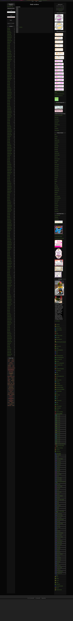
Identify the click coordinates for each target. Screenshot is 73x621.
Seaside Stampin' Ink (59, 562)
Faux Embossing (58, 392)
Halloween (12, 402)
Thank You (57, 602)
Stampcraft (58, 572)
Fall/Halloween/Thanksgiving (60, 390)
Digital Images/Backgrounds (60, 379)
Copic (13, 388)
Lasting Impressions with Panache (59, 260)
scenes (11, 413)
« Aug (59, 32)
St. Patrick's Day (58, 473)
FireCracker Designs (59, 508)
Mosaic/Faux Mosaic (59, 413)
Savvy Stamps (59, 560)
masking (9, 405)
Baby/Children (58, 348)
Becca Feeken (57, 167)
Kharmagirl (56, 199)
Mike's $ (58, 531)
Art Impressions (59, 484)
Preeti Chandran (57, 152)
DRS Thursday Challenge (11, 395)
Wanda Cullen (56, 233)
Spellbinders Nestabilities (59, 433)
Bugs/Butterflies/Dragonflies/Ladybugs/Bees (60, 364)
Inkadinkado (58, 519)
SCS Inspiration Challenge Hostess (59, 115)
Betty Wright (56, 169)
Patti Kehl (56, 216)
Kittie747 (56, 148)
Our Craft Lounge (59, 539)
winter (13, 427)
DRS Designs (58, 506)
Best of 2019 (58, 454)
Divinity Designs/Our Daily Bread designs (60, 504)
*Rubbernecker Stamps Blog (58, 137)
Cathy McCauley (57, 175)
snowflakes (12, 416)
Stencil (9, 424)
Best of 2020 (58, 456)
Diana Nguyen (57, 182)
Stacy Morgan (56, 227)
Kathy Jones (56, 195)
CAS (56, 366)
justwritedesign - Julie (10, 28)
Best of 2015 (58, 446)
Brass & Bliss (58, 492)
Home (32, 23)
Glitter (9, 402)
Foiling (57, 394)
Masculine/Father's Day (59, 407)
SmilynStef (56, 225)
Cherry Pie (58, 494)
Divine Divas (56, 246)
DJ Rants (56, 184)
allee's (55, 156)
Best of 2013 (58, 442)
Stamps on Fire (59, 581)
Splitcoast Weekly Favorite (11, 421)
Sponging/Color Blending (11, 423)
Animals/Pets (58, 346)
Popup (57, 420)
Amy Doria (56, 158)
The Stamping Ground (60, 593)
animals (9, 381)
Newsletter (40, 23)
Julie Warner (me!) (57, 146)
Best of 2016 (58, 448)
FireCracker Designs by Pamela (59, 256)
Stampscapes (58, 583)
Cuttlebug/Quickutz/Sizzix (59, 377)
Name (11, 33)
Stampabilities (58, 570)
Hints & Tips (57, 403)
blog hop (11, 384)
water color (9, 427)
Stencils (57, 598)
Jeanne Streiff (56, 188)
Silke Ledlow (56, 223)
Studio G (58, 585)
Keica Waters (56, 197)
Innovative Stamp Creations (58, 258)
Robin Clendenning (57, 218)
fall (8, 399)
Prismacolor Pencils (58, 422)
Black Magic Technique (59, 357)
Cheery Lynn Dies (58, 368)
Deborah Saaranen (57, 180)
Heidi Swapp (58, 510)
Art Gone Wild (58, 482)
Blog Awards (57, 359)
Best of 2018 (58, 452)
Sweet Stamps (59, 587)
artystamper (56, 165)
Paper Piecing (11, 409)
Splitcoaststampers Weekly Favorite (60, 468)
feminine (12, 399)
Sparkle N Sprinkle (59, 566)
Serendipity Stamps (59, 564)
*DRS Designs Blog (57, 237)
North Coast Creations (60, 537)
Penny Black (58, 543)
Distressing (57, 383)
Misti (13, 405)
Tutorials (57, 604)
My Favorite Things (59, 535)
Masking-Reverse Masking (59, 409)
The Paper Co (58, 591)
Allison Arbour (56, 139)
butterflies (9, 387)
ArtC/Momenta (59, 486)
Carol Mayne (56, 173)
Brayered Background (59, 361)
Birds (56, 353)
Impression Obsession (60, 517)
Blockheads (58, 490)
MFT (11, 405)
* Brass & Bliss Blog (57, 126)
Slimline (9, 416)
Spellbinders (11, 417)
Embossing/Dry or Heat (11, 398)
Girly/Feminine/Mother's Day (60, 398)
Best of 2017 (58, 450)
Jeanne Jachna (57, 186)
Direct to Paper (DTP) (59, 381)
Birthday (57, 355)
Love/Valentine (58, 405)
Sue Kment (56, 229)
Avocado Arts (58, 488)
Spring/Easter (58, 471)
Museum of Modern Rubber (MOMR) (60, 533)
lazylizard (56, 203)
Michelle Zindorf (57, 212)
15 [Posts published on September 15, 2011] (61, 30)
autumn (13, 381)
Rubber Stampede (59, 556)
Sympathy (57, 600)
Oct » (61, 32)
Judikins (58, 523)
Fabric (57, 388)
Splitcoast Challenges (59, 435)
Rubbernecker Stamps (60, 558)
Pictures (57, 418)
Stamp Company (58, 475)
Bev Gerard (56, 171)
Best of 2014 (58, 444)
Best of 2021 (58, 458)
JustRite (58, 525)
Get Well (57, 396)
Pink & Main (58, 547)
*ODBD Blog (56, 239)
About (36, 23)
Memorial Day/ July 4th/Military (60, 411)
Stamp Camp (58, 568)
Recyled (57, 426)
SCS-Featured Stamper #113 (59, 117)
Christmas (9, 388)
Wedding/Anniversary (59, 611)
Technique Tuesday (59, 589)
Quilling (57, 424)
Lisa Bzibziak (56, 150)
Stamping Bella (59, 579)
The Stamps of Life (59, 595)
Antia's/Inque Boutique (60, 480)
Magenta (58, 529)
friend (13, 401)
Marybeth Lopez (57, 210)
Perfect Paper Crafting (60, 545)
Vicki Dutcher (56, 231)
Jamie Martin (56, 144)
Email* (11, 38)
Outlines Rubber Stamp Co (60, 541)
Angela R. (56, 160)
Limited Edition (59, 527)
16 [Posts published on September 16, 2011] (62, 30)
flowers (9, 401)
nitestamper (56, 214)
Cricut (57, 375)
